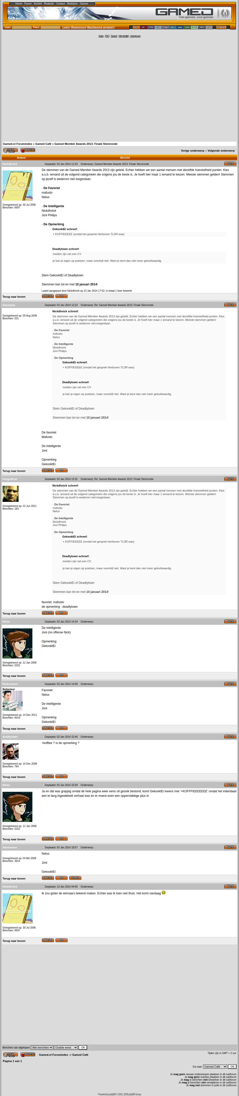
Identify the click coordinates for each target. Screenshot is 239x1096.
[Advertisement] (47, 89)
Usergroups (135, 36)
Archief (38, 3)
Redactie (49, 3)
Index (101, 36)
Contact (60, 3)
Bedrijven (72, 3)
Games (84, 3)
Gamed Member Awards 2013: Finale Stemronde (85, 143)
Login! (66, 27)
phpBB (112, 1094)
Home (18, 3)
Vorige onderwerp (192, 150)
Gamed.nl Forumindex (17, 143)
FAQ (107, 36)
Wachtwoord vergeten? (101, 27)
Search (114, 36)
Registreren (79, 27)
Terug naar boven (14, 296)
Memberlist (124, 36)
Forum (28, 3)
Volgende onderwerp (221, 150)
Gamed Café (43, 143)
